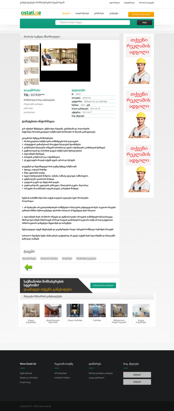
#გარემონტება (29, 258)
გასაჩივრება (29, 112)
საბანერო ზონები (62, 378)
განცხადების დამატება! (103, 285)
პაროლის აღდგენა (145, 2)
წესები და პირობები (29, 378)
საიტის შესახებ (82, 13)
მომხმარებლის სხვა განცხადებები (39, 100)
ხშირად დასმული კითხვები (101, 373)
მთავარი (66, 13)
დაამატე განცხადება (141, 14)
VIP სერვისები (60, 373)
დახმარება (99, 13)
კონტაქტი (113, 13)
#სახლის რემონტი (49, 258)
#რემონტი (67, 258)
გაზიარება (28, 108)
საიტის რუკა (25, 382)
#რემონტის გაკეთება (86, 258)
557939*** (34, 95)
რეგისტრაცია (128, 2)
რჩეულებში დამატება (33, 104)
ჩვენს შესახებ (26, 373)
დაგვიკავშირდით (96, 378)
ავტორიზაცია (113, 2)
